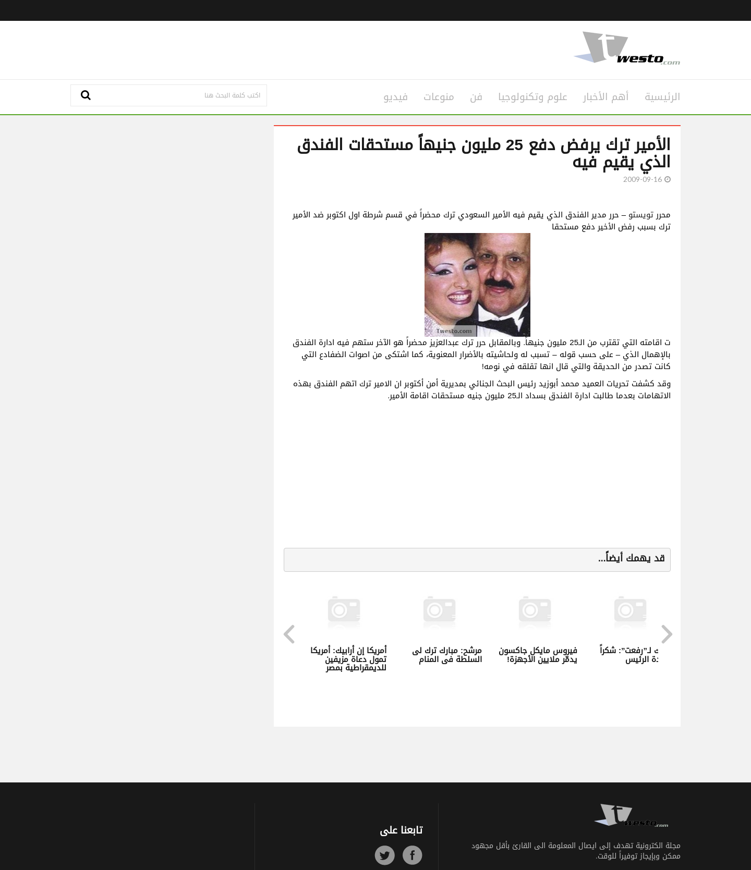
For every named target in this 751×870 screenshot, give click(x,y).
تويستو (640, 214)
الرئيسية (663, 97)
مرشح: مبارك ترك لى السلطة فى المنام (447, 655)
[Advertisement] (272, 48)
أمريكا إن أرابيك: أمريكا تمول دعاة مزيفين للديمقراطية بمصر (348, 659)
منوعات (438, 97)
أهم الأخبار (606, 97)
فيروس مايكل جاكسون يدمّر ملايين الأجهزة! (538, 655)
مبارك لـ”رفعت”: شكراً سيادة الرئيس (636, 655)
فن (476, 97)
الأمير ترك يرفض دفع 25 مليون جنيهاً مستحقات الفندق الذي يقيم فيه (484, 153)
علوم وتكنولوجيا (532, 97)
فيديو (395, 97)
